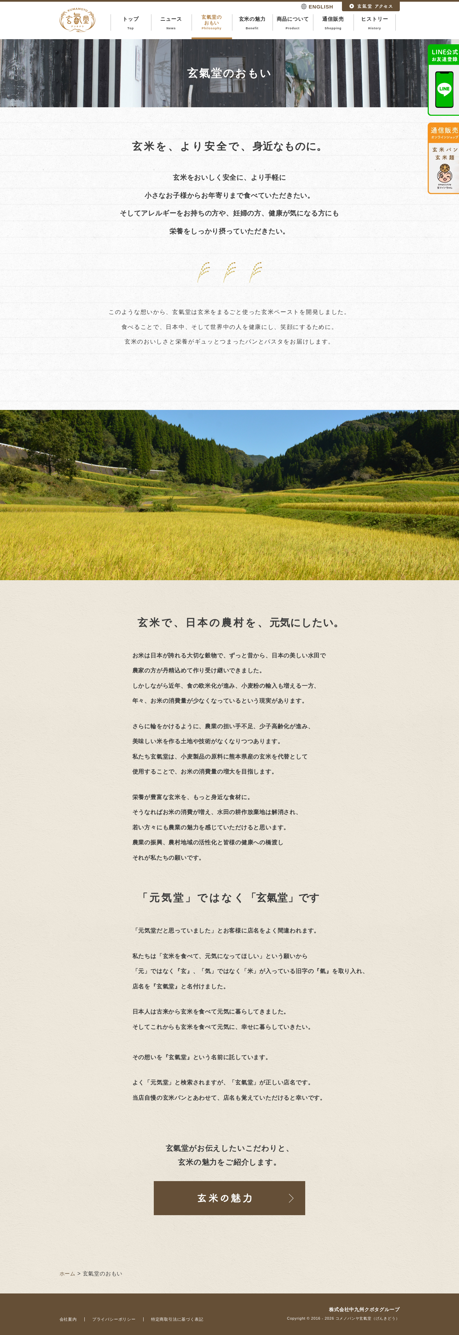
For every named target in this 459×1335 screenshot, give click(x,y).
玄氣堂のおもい (212, 22)
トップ (131, 23)
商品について (293, 23)
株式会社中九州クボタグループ (364, 1309)
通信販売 (333, 23)
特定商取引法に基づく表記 (177, 1319)
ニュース (171, 23)
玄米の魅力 (252, 23)
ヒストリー (375, 23)
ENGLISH (321, 7)
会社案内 (68, 1319)
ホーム (68, 1273)
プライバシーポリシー (114, 1319)
